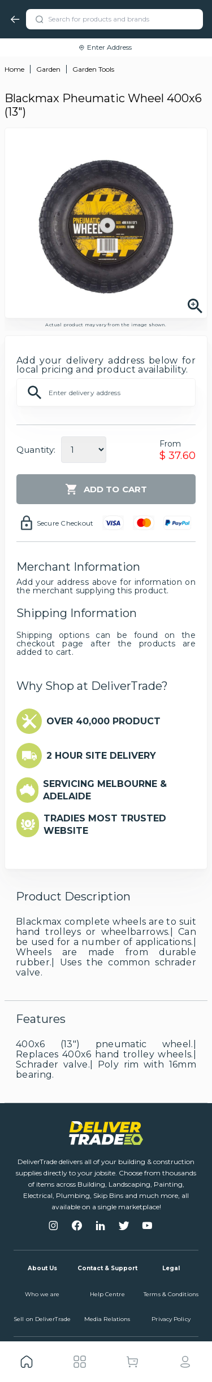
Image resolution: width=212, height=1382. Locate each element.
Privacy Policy (171, 1319)
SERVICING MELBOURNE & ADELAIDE (105, 790)
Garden (48, 69)
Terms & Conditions (171, 1294)
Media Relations (107, 1319)
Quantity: (35, 449)
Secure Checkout (65, 523)
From (170, 444)
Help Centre (107, 1294)
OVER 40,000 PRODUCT (103, 721)
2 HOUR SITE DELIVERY (101, 755)
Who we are (42, 1294)
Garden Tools (93, 69)
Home (14, 69)
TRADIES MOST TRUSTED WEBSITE (105, 824)
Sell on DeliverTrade (42, 1319)
